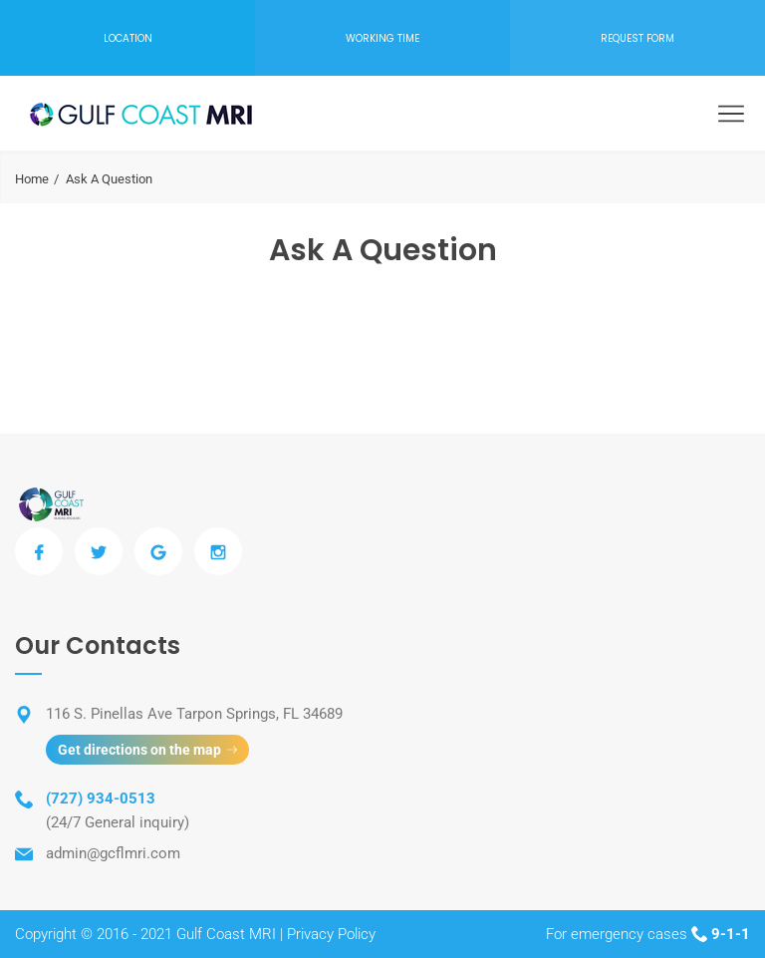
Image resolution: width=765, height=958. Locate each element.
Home (32, 178)
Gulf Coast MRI (226, 934)
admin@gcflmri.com (113, 853)
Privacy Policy (331, 934)
